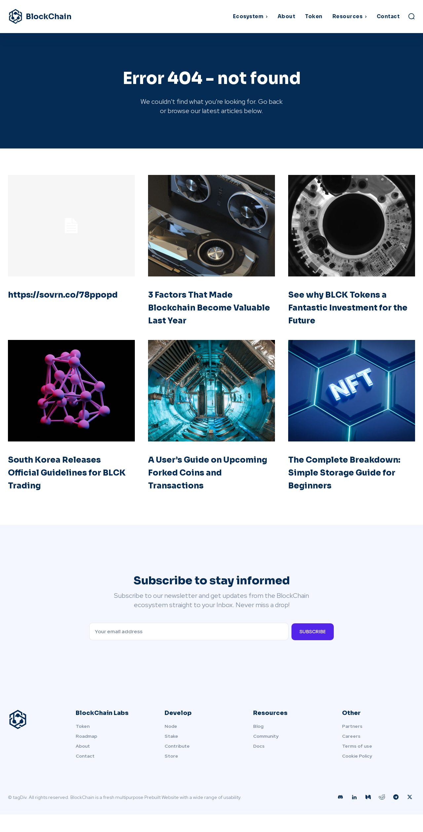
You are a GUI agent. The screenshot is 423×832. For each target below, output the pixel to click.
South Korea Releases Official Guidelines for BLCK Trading (65, 476)
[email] (188, 649)
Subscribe (312, 649)
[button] (411, 16)
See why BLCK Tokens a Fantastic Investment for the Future (347, 311)
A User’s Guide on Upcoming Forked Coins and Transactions (208, 476)
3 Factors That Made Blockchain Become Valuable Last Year (199, 311)
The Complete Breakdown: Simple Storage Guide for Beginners (338, 482)
